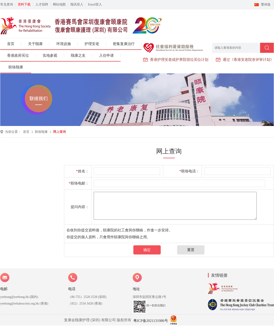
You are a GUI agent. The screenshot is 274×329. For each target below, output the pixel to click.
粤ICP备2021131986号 (150, 321)
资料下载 (24, 4)
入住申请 (106, 55)
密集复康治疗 (124, 44)
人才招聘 (41, 4)
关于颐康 (35, 44)
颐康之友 (78, 55)
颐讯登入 (76, 4)
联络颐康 (15, 67)
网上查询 (59, 132)
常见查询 (6, 4)
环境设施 (63, 44)
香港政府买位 (18, 55)
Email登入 (95, 4)
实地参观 (50, 55)
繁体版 (266, 4)
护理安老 (92, 44)
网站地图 (59, 4)
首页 (10, 44)
